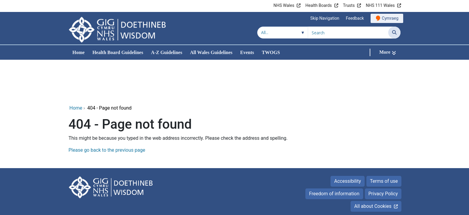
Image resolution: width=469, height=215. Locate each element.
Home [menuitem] (78, 52)
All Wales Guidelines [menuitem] (211, 52)
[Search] (394, 33)
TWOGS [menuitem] (271, 52)
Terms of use (384, 141)
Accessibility (347, 141)
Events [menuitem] (247, 52)
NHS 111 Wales (380, 5)
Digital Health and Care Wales (362, 197)
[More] (388, 52)
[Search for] (348, 33)
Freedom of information (334, 153)
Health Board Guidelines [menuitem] (117, 52)
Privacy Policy (383, 153)
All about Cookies (372, 166)
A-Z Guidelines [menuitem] (166, 52)
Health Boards (318, 5)
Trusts (349, 5)
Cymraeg (390, 18)
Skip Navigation (324, 18)
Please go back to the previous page (106, 110)
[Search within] (282, 33)
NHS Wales (283, 5)
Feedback (355, 18)
